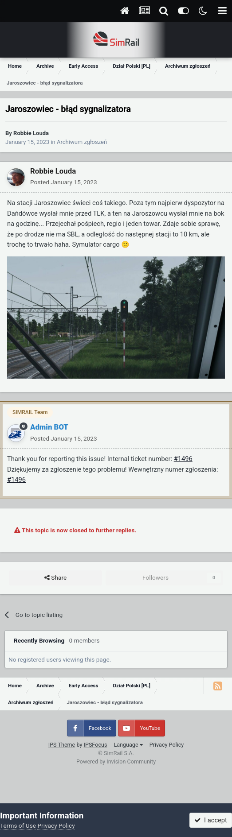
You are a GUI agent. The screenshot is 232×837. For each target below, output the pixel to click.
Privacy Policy (166, 744)
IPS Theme (61, 744)
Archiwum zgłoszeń (82, 142)
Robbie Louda (31, 133)
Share (55, 578)
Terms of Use (18, 825)
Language (128, 744)
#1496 (183, 459)
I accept (210, 820)
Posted (63, 182)
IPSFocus (95, 744)
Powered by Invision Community (116, 761)
